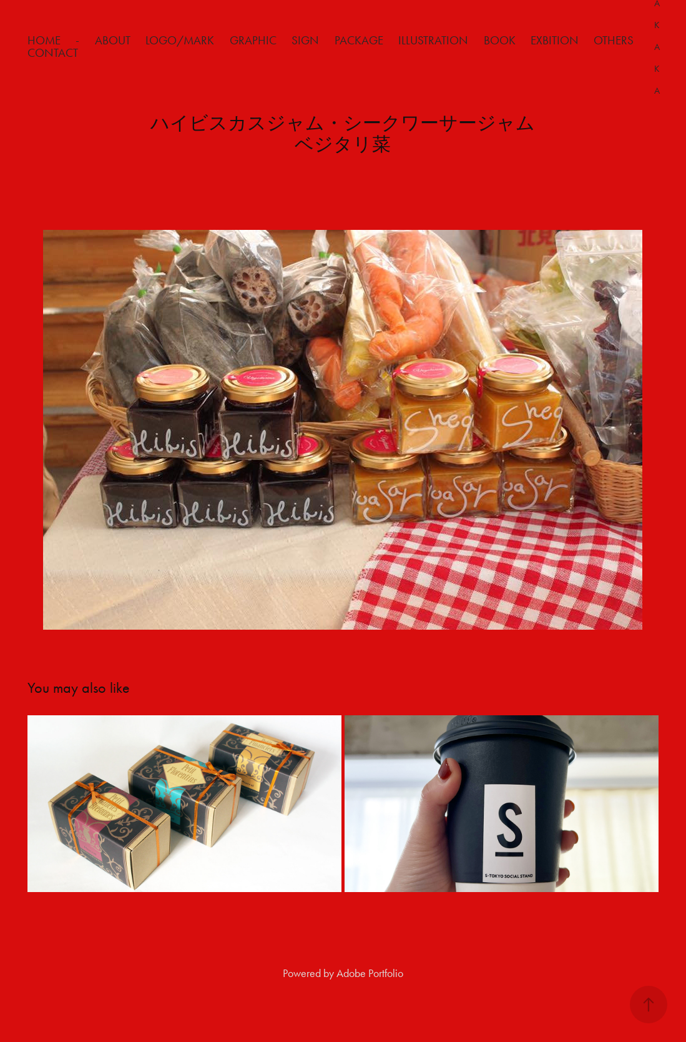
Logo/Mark (179, 40)
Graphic (253, 40)
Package (359, 40)
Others (614, 40)
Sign (305, 40)
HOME (44, 40)
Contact (52, 53)
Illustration (433, 40)
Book (500, 40)
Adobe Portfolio (369, 973)
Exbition (555, 40)
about (112, 40)
